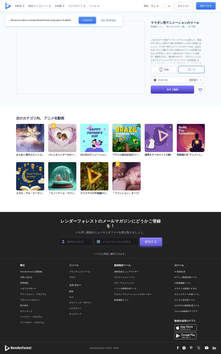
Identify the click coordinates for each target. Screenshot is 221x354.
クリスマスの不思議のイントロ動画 (99, 193)
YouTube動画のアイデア (185, 311)
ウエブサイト (75, 308)
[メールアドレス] (116, 242)
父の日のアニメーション (93, 154)
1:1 (191, 70)
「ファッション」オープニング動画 (131, 193)
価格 (146, 5)
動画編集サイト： (122, 300)
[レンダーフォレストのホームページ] (8, 6)
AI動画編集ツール (182, 283)
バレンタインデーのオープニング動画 (68, 154)
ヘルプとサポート (28, 288)
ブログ (72, 277)
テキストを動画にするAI (185, 288)
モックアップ (75, 314)
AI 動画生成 (179, 271)
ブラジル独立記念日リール (126, 154)
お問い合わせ (26, 277)
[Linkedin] (214, 348)
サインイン (184, 5)
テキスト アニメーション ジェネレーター (133, 294)
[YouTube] (207, 348)
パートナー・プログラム (31, 316)
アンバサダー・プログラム (32, 322)
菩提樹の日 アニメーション (191, 154)
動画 (71, 291)
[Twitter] (199, 348)
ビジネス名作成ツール (184, 300)
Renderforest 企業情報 (31, 271)
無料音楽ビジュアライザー (126, 271)
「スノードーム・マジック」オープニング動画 (73, 193)
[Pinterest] (191, 348)
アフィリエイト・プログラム (33, 294)
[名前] (76, 242)
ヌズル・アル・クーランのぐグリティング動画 (41, 193)
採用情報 (24, 283)
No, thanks (108, 20)
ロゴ (71, 297)
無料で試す (206, 5)
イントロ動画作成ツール (125, 288)
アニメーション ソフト (124, 277)
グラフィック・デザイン (80, 302)
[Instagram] (184, 348)
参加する (151, 242)
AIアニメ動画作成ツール (185, 277)
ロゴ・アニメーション (124, 283)
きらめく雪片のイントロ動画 (31, 154)
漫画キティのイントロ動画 (159, 154)
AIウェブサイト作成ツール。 (187, 294)
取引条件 (24, 305)
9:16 (164, 70)
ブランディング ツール (79, 271)
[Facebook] (177, 348)
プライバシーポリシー (30, 300)
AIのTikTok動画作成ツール (186, 305)
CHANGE (87, 20)
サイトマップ (26, 311)
